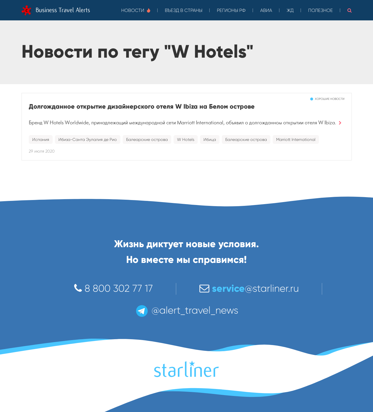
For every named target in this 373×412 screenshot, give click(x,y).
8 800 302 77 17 (113, 288)
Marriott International (295, 139)
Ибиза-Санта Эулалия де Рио (87, 139)
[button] (349, 10)
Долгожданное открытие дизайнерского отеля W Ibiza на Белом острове (142, 106)
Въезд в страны (183, 10)
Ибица (210, 139)
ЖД (290, 10)
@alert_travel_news (186, 310)
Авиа (266, 10)
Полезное (320, 10)
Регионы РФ (231, 10)
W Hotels (185, 139)
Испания (40, 139)
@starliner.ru (249, 288)
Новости (135, 10)
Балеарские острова (147, 139)
